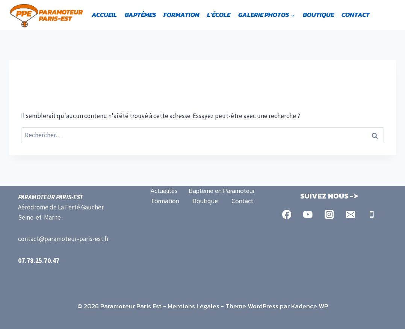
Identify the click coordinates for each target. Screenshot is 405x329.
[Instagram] (329, 214)
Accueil (104, 15)
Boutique (318, 15)
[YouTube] (308, 214)
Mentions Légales (193, 306)
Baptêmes (140, 15)
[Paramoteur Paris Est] (46, 15)
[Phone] (372, 214)
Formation (181, 15)
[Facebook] (286, 214)
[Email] (350, 214)
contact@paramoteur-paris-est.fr (63, 239)
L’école (218, 15)
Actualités (164, 191)
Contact (356, 15)
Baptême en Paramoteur (222, 191)
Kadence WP (309, 306)
